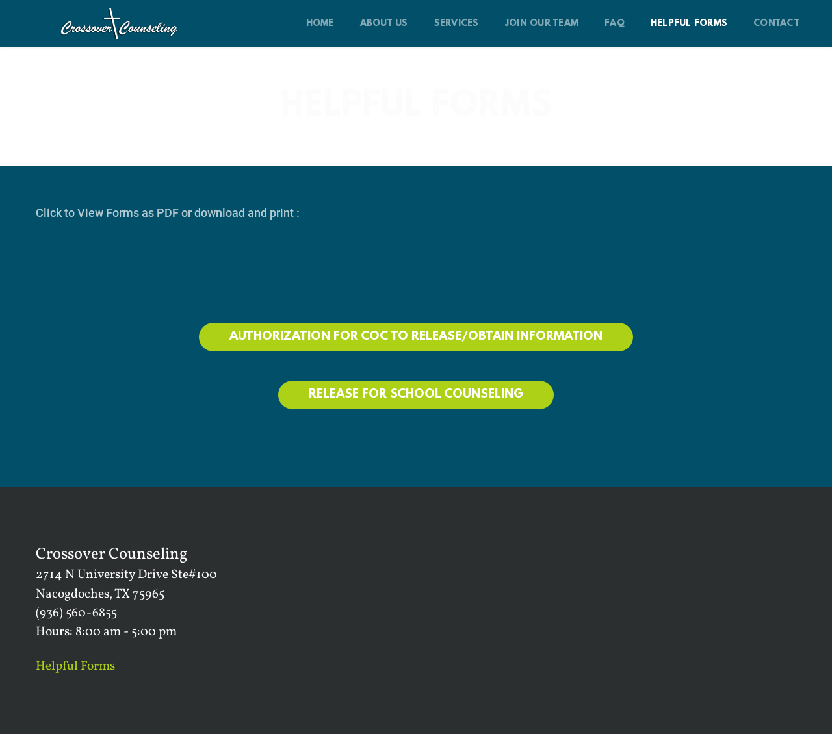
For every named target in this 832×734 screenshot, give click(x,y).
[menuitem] (320, 23)
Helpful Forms (75, 666)
